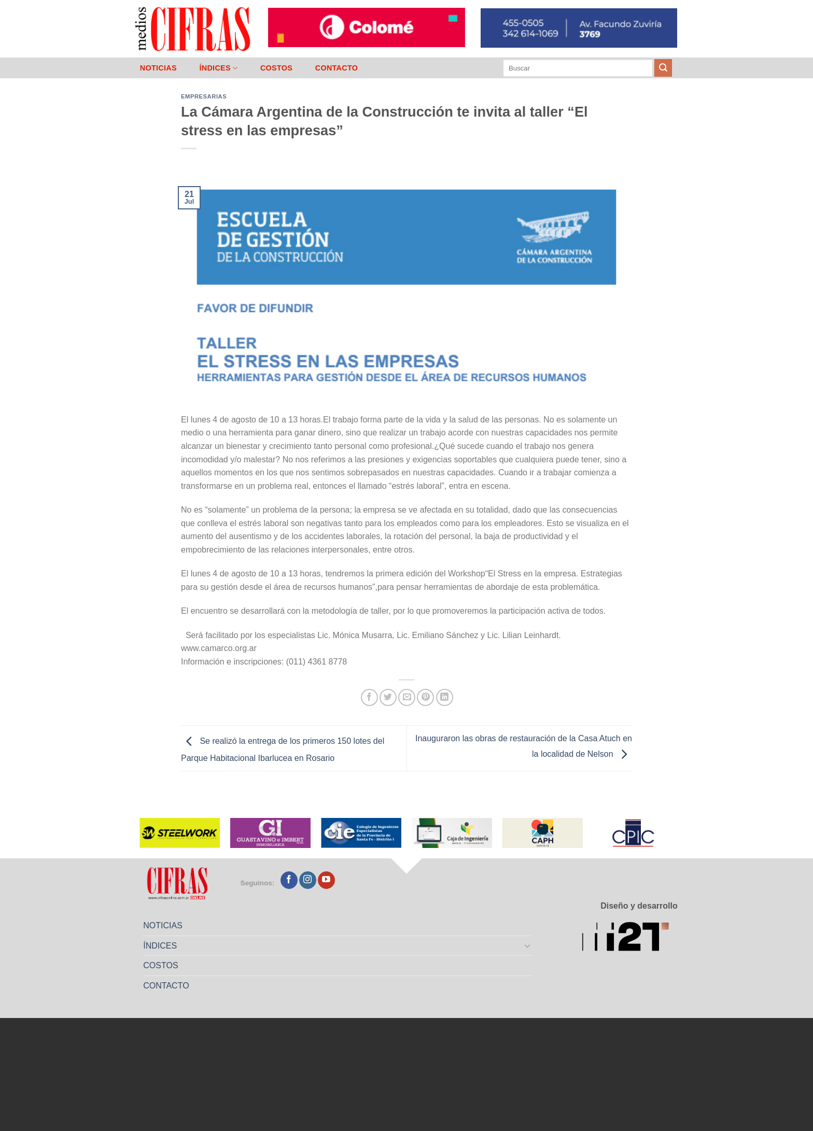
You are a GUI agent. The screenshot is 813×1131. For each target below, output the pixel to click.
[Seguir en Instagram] (307, 880)
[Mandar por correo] (406, 697)
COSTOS (276, 68)
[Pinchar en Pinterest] (425, 697)
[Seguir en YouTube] (326, 880)
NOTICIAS (158, 68)
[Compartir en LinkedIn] (444, 697)
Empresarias (204, 96)
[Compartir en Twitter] (388, 697)
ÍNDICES (218, 68)
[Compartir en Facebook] (369, 697)
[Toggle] (528, 945)
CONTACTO (336, 68)
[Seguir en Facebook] (289, 880)
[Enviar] (663, 68)
